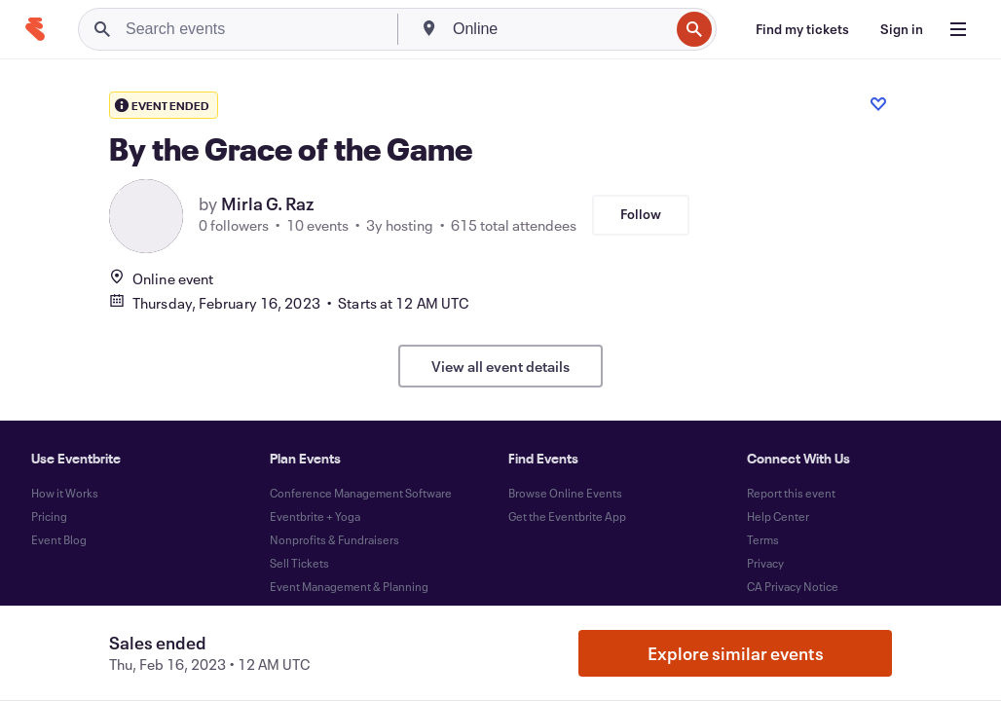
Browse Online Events (565, 492)
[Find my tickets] (802, 29)
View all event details (500, 366)
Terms (763, 539)
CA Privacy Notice (792, 586)
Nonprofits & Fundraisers (334, 539)
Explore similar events (736, 653)
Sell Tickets (299, 563)
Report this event (791, 492)
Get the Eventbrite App (567, 516)
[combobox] (559, 29)
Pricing (49, 516)
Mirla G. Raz (267, 203)
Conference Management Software (361, 492)
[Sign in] (902, 29)
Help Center (778, 516)
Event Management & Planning (349, 586)
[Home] (35, 29)
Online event (161, 278)
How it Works (64, 492)
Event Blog (59, 539)
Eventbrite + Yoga (315, 516)
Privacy (765, 563)
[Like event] (878, 104)
